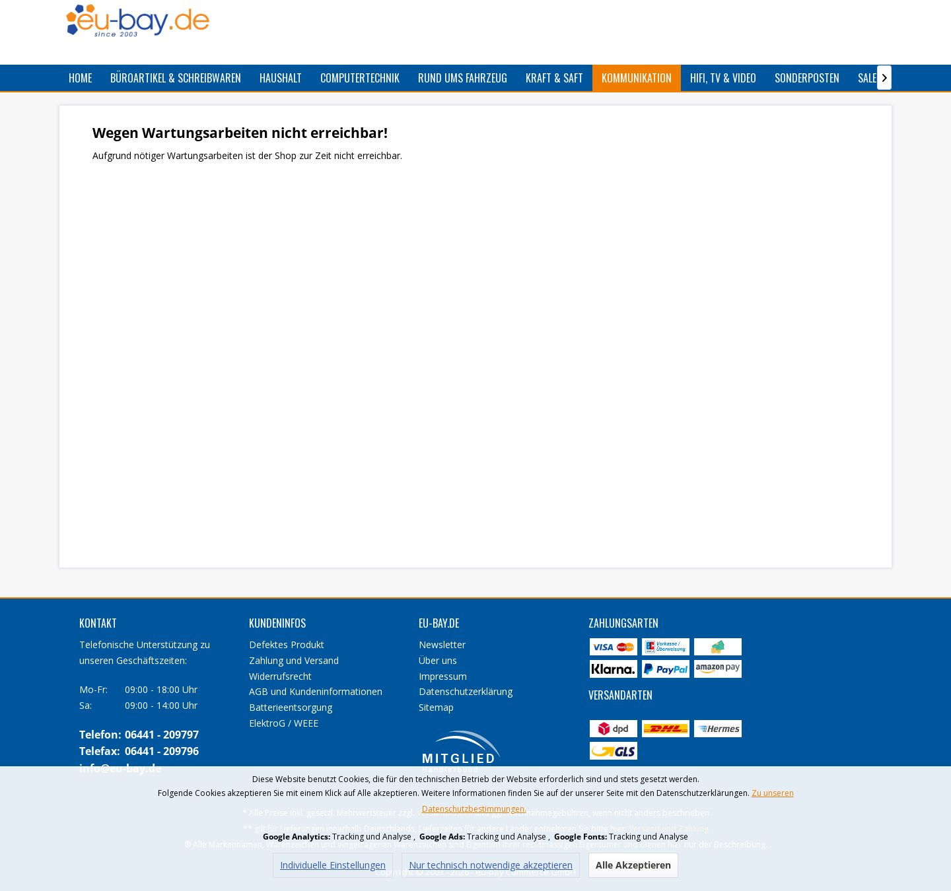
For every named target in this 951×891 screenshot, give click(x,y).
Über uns (438, 660)
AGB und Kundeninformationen (315, 691)
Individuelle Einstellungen (333, 865)
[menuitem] (80, 78)
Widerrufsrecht (280, 676)
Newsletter (442, 644)
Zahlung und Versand (294, 660)
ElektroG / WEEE (283, 723)
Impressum (443, 676)
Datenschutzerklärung (465, 691)
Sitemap (436, 707)
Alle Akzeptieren (633, 865)
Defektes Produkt (286, 644)
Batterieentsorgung (290, 707)
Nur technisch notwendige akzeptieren (491, 865)
